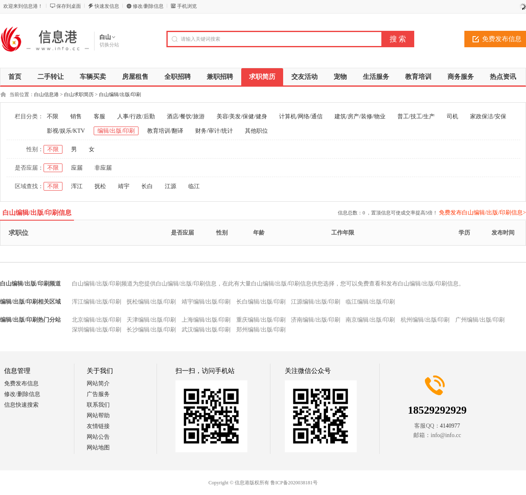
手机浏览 (187, 6)
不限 (52, 116)
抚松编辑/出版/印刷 (151, 302)
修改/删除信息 (148, 6)
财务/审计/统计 (214, 131)
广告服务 (98, 394)
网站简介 (98, 383)
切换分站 (109, 45)
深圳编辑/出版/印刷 (96, 330)
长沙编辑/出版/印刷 (151, 330)
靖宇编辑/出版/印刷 (206, 302)
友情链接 (98, 426)
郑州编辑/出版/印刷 (261, 330)
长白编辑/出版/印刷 (261, 302)
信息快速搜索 (21, 405)
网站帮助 (98, 415)
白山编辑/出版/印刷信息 (37, 212)
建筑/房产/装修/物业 (360, 116)
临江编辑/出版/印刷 (370, 302)
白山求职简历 (79, 94)
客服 (99, 116)
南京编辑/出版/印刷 (370, 320)
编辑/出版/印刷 (116, 131)
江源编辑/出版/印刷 (315, 302)
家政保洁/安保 (488, 116)
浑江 (77, 186)
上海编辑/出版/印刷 (206, 320)
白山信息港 (46, 94)
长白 (147, 186)
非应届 (103, 168)
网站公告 (98, 437)
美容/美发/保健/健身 (242, 116)
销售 (76, 116)
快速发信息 (107, 6)
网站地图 (98, 447)
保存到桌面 (68, 6)
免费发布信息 (21, 383)
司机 (452, 116)
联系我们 (98, 405)
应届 (77, 168)
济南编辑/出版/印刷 (315, 320)
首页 (14, 76)
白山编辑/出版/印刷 (120, 94)
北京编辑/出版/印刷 (96, 320)
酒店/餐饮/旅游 (186, 116)
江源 (170, 186)
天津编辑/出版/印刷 (151, 320)
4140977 (450, 426)
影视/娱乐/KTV (66, 131)
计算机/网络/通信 (301, 116)
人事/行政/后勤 (136, 116)
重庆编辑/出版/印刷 (261, 320)
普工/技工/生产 (416, 116)
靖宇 (123, 186)
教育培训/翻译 (165, 131)
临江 (194, 186)
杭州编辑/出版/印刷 (425, 320)
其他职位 (256, 131)
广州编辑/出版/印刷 (480, 320)
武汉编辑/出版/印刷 (206, 330)
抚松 (100, 186)
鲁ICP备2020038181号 (294, 483)
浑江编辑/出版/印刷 (96, 302)
